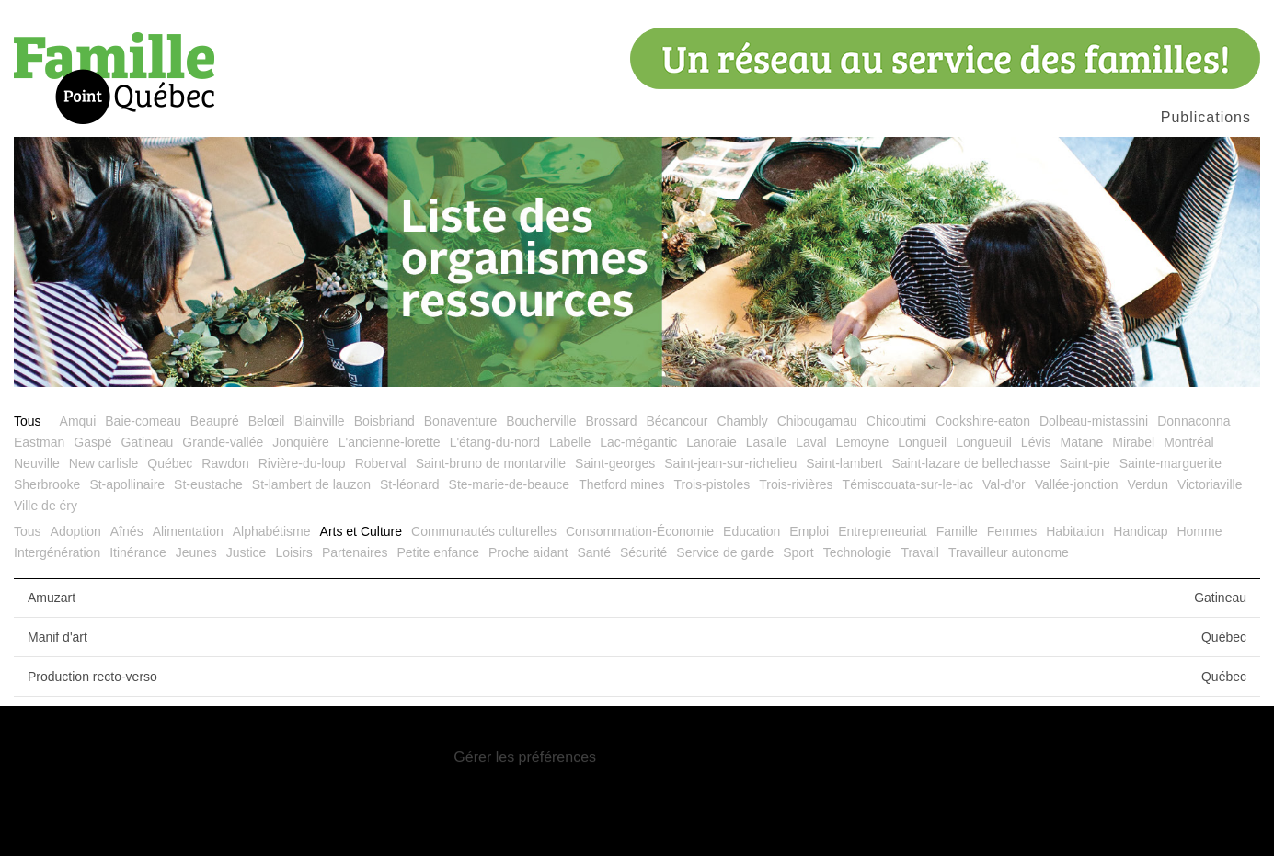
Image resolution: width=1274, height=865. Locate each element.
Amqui (78, 430)
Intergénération (57, 561)
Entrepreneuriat (882, 540)
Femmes (1012, 540)
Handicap (1140, 540)
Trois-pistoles (712, 493)
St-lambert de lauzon (311, 493)
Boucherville (541, 430)
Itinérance (137, 561)
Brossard (611, 430)
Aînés (126, 540)
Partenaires (355, 561)
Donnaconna (1193, 430)
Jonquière (300, 451)
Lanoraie (711, 451)
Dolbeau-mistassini (1093, 430)
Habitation (1075, 540)
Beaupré (214, 430)
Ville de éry (45, 514)
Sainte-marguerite (1170, 472)
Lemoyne (863, 451)
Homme (1199, 540)
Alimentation (188, 540)
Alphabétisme (272, 540)
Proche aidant (528, 561)
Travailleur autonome (1008, 561)
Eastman (39, 451)
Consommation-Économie (640, 540)
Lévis (1036, 451)
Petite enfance (437, 561)
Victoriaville (1210, 493)
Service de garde (725, 561)
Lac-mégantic (638, 451)
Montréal (1188, 451)
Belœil (266, 430)
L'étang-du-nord (495, 451)
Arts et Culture (361, 540)
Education (751, 540)
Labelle (570, 451)
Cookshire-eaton (982, 430)
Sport (798, 561)
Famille (957, 540)
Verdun (1148, 493)
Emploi (809, 540)
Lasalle (766, 451)
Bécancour (676, 430)
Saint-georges (615, 472)
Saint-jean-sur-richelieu (730, 472)
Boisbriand (384, 430)
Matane (1082, 451)
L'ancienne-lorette (390, 451)
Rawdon (224, 472)
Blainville (318, 430)
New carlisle (103, 472)
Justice (246, 561)
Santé (594, 561)
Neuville (37, 472)
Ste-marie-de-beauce (509, 493)
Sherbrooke (47, 493)
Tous (27, 430)
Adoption (76, 540)
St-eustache (208, 493)
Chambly (742, 430)
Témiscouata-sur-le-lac (908, 493)
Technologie (857, 561)
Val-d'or (1004, 493)
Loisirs (293, 561)
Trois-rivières (795, 493)
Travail (920, 561)
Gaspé (92, 451)
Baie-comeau (143, 430)
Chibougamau (817, 430)
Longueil (922, 451)
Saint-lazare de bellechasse (970, 472)
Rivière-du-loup (302, 472)
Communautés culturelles (484, 540)
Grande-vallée (222, 451)
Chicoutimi (896, 430)
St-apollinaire (127, 493)
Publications (1206, 117)
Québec (169, 472)
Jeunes (196, 561)
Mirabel (1133, 451)
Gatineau (147, 451)
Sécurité (643, 561)
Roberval (381, 472)
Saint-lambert (844, 472)
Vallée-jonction (1077, 493)
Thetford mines (621, 493)
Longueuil (984, 451)
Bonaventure (460, 430)
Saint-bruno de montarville (491, 472)
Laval (811, 451)
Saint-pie (1084, 472)
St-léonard (410, 493)
